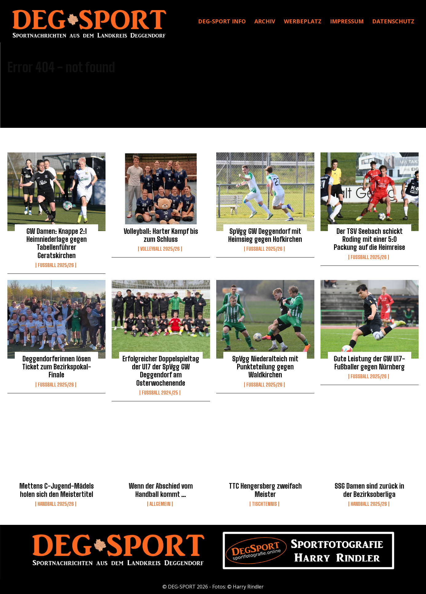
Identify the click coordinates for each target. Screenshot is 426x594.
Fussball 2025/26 (56, 265)
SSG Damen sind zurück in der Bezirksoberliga (369, 490)
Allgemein (159, 504)
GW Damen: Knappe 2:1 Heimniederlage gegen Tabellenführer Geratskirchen (56, 243)
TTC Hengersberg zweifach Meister (265, 490)
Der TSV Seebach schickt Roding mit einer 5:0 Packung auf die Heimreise (369, 239)
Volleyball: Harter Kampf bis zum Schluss (161, 235)
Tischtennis (264, 504)
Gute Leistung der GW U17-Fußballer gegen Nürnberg (369, 363)
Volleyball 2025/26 (160, 248)
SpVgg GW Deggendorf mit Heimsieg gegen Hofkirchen (265, 235)
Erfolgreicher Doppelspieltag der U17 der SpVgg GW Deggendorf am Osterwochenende (160, 371)
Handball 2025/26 (56, 504)
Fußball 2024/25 (160, 392)
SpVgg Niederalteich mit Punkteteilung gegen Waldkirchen (265, 367)
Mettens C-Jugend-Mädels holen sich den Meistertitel (56, 490)
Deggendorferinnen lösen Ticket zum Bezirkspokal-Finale (56, 367)
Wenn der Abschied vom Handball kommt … (161, 490)
